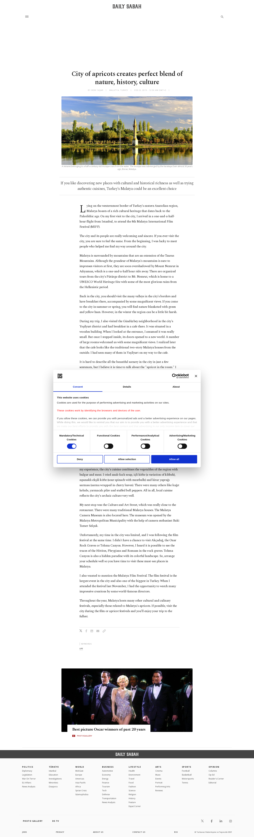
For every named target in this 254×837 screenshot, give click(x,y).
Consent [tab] (78, 386)
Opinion (214, 767)
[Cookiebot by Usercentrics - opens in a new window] (174, 375)
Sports (186, 767)
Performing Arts (162, 786)
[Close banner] (196, 376)
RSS (176, 832)
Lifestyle (135, 767)
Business (108, 767)
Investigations (55, 778)
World (79, 767)
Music (158, 774)
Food (131, 782)
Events (158, 778)
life (81, 648)
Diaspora (53, 786)
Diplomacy (27, 770)
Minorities (53, 782)
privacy (60, 832)
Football (186, 770)
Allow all (174, 459)
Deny (80, 459)
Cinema (158, 770)
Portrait (158, 782)
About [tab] (176, 386)
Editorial (212, 782)
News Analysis (28, 786)
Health (132, 770)
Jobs (24, 832)
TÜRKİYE (54, 767)
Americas (79, 778)
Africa (78, 786)
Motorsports (188, 778)
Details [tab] (127, 386)
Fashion (132, 786)
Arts (158, 767)
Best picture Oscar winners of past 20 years (104, 729)
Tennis (185, 782)
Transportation (109, 798)
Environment (134, 774)
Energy (105, 778)
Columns (213, 770)
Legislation (27, 774)
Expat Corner (135, 806)
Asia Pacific (80, 782)
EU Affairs (26, 782)
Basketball (187, 774)
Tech (104, 790)
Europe (78, 774)
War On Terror (29, 778)
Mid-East (79, 770)
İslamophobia (81, 794)
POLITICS (27, 767)
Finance (105, 782)
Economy (106, 774)
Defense (106, 794)
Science (132, 790)
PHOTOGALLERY (84, 738)
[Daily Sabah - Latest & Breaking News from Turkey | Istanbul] (127, 6)
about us (98, 832)
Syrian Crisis (81, 790)
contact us (138, 832)
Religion (132, 794)
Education (53, 774)
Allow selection (127, 459)
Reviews (159, 790)
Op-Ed (212, 774)
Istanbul (52, 770)
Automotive (107, 770)
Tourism (106, 786)
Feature (132, 802)
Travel (131, 778)
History (132, 798)
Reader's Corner (216, 778)
